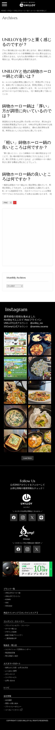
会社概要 (8, 700)
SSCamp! (8, 606)
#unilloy (8, 319)
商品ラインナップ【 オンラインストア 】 (21, 613)
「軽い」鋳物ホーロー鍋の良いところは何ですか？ (26, 145)
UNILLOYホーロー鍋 (12, 593)
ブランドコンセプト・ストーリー (17, 625)
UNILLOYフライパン (12, 596)
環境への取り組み (11, 703)
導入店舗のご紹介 (11, 656)
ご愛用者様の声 (11, 638)
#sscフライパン (33, 319)
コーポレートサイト (13, 710)
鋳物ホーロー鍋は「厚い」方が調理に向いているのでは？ (27, 111)
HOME (3, 11)
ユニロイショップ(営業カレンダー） (18, 649)
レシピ (6, 687)
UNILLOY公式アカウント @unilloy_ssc (23, 323)
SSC (7, 603)
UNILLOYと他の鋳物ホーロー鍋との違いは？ (27, 74)
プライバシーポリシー (13, 707)
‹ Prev (5, 202)
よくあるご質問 (11, 671)
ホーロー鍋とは (11, 629)
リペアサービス (11, 677)
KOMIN (7, 599)
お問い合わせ (10, 681)
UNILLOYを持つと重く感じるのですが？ (27, 42)
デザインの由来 (11, 632)
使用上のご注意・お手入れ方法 (16, 668)
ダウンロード (10, 674)
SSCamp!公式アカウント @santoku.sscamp (26, 326)
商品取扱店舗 (10, 653)
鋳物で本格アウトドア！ (14, 635)
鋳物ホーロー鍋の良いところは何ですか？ (26, 176)
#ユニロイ (18, 319)
